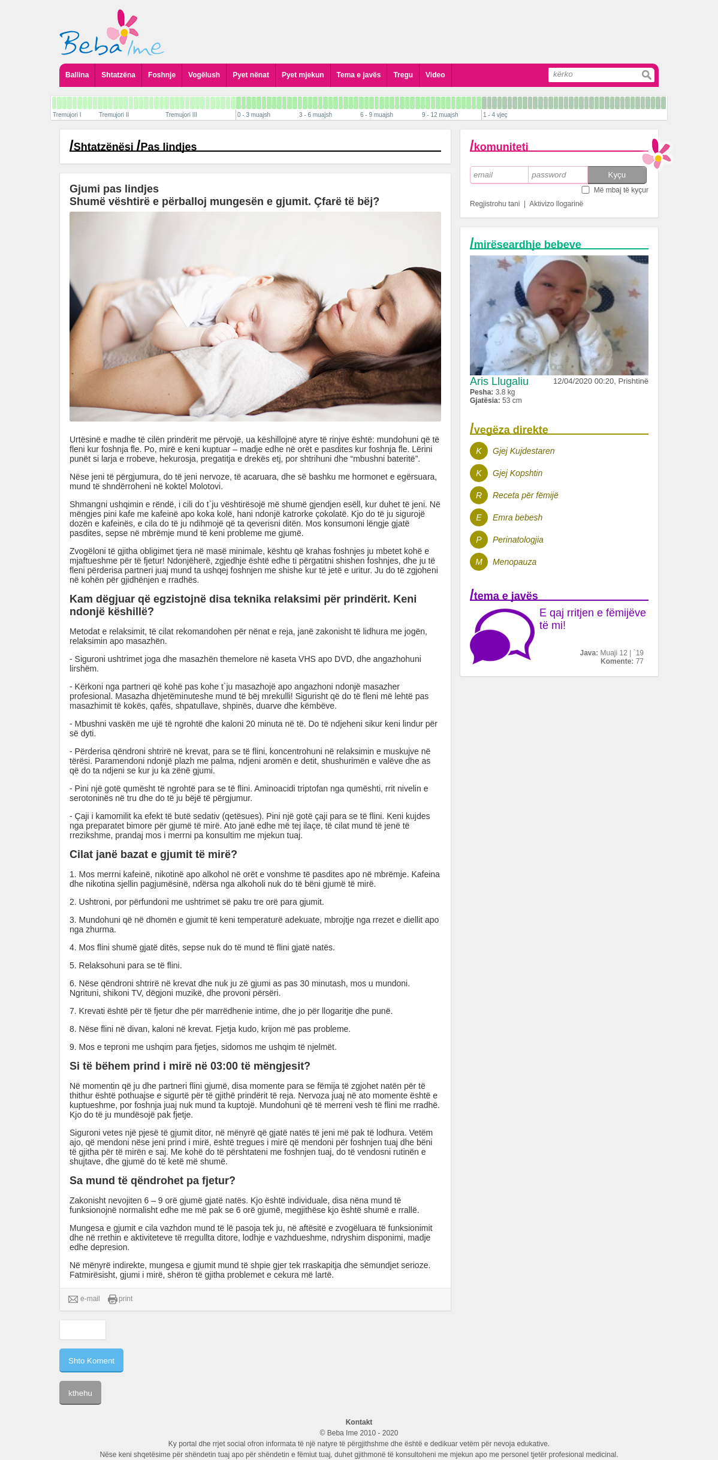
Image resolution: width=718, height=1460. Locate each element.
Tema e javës (359, 75)
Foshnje (162, 75)
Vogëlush (204, 75)
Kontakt (359, 1422)
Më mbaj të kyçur (621, 190)
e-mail (84, 1299)
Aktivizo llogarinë (556, 204)
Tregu (403, 75)
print (120, 1299)
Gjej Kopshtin (517, 473)
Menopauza (514, 562)
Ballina (77, 75)
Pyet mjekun (303, 75)
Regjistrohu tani (495, 204)
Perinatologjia (518, 539)
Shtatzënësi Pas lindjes (135, 147)
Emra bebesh (517, 517)
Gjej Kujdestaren (524, 451)
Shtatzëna (118, 75)
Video (435, 75)
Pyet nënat (251, 75)
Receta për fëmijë (526, 495)
